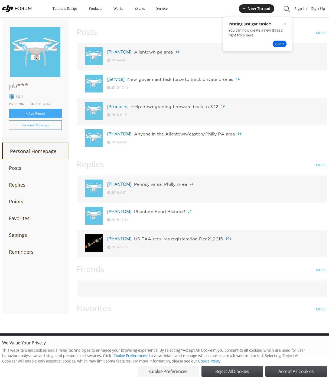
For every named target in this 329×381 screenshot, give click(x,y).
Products (95, 8)
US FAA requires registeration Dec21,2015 (178, 238)
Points (16, 201)
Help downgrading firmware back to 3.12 (174, 106)
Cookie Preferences (130, 362)
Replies (17, 184)
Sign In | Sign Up (309, 8)
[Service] (116, 79)
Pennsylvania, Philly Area (160, 184)
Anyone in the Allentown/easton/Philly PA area (184, 133)
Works (118, 8)
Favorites (19, 218)
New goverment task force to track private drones (180, 79)
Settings (18, 235)
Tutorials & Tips (65, 8)
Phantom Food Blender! (159, 211)
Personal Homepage (33, 151)
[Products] (118, 107)
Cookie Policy (209, 368)
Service (162, 8)
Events (140, 8)
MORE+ (321, 33)
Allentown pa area (153, 51)
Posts (15, 168)
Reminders (21, 252)
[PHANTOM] (119, 52)
